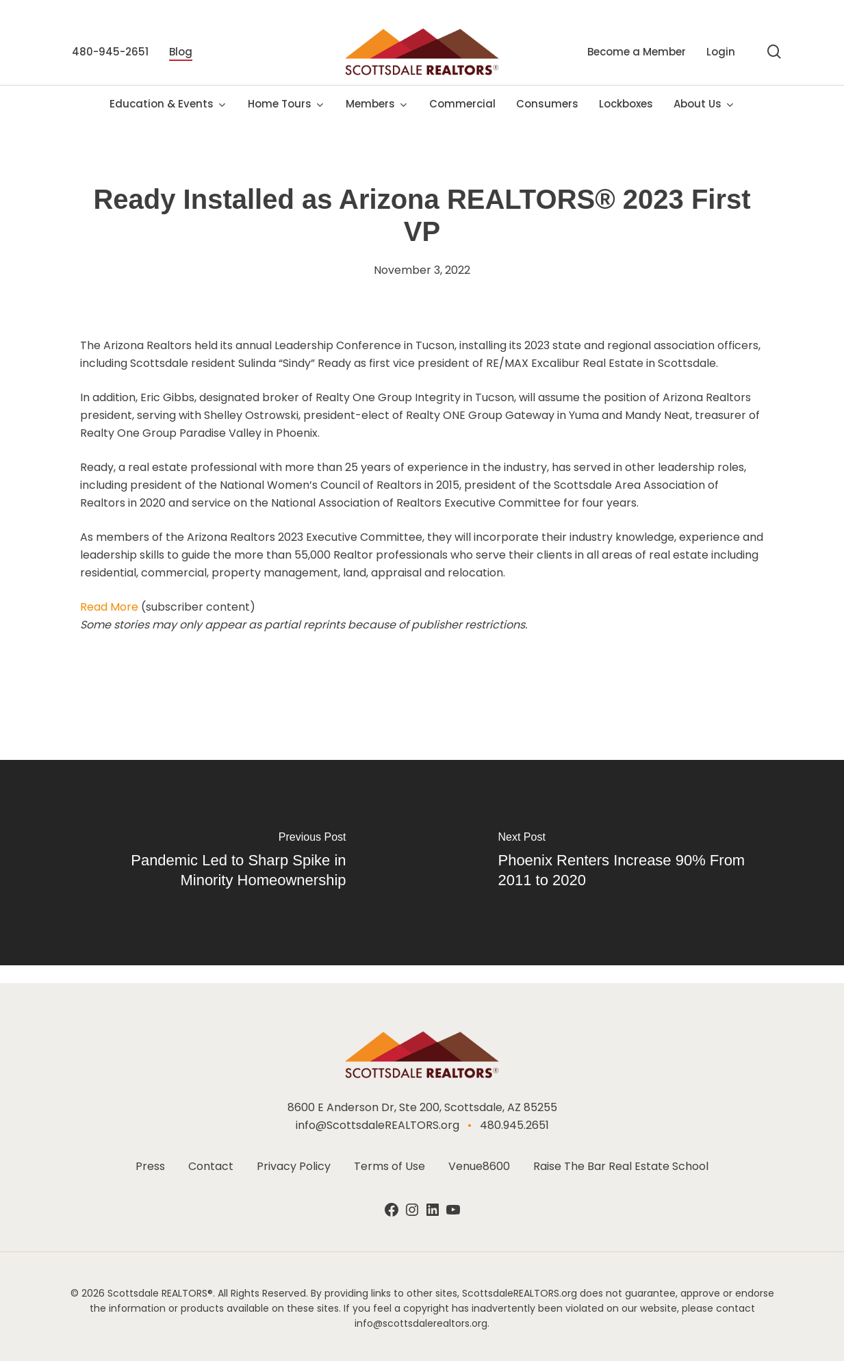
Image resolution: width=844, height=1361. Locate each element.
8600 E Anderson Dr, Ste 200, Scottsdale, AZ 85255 (422, 1107)
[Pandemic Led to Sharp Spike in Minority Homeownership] (211, 862)
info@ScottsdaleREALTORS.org (377, 1125)
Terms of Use (389, 1166)
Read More (109, 607)
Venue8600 (479, 1166)
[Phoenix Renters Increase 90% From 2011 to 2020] (633, 862)
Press (150, 1166)
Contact (210, 1166)
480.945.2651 (514, 1125)
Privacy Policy (294, 1166)
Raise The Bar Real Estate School (620, 1166)
